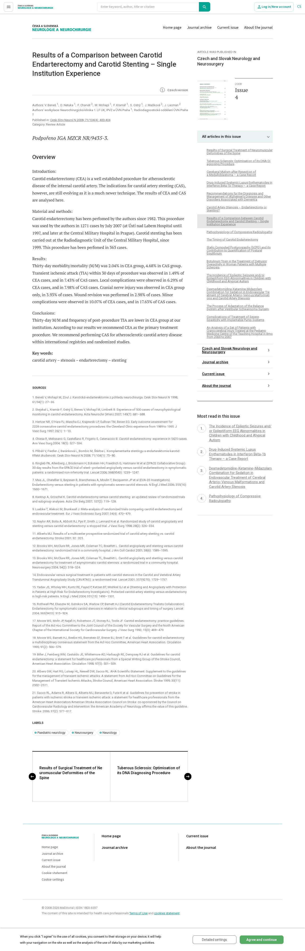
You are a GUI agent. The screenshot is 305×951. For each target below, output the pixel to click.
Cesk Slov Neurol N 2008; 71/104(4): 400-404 (80, 120)
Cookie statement (54, 873)
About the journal (258, 27)
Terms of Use (138, 913)
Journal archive (199, 27)
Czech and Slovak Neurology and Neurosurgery (229, 350)
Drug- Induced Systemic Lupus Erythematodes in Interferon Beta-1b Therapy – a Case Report (239, 184)
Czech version (173, 90)
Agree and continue (261, 940)
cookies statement (167, 913)
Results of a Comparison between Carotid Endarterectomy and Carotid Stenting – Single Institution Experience (238, 221)
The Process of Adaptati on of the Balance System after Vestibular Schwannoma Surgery (238, 307)
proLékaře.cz (27, 9)
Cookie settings (53, 880)
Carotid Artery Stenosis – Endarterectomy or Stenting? (237, 209)
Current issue (228, 27)
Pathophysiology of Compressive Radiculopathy (239, 232)
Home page (172, 27)
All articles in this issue (221, 136)
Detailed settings (214, 940)
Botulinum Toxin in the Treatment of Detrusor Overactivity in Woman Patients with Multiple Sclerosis (237, 264)
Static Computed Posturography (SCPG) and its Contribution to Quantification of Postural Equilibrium (239, 250)
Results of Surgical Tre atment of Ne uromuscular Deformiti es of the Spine (70, 773)
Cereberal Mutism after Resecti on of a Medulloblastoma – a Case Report (231, 173)
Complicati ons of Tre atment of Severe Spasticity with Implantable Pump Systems (235, 318)
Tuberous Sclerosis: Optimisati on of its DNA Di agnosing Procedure (148, 770)
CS (299, 6)
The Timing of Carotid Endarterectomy (232, 239)
